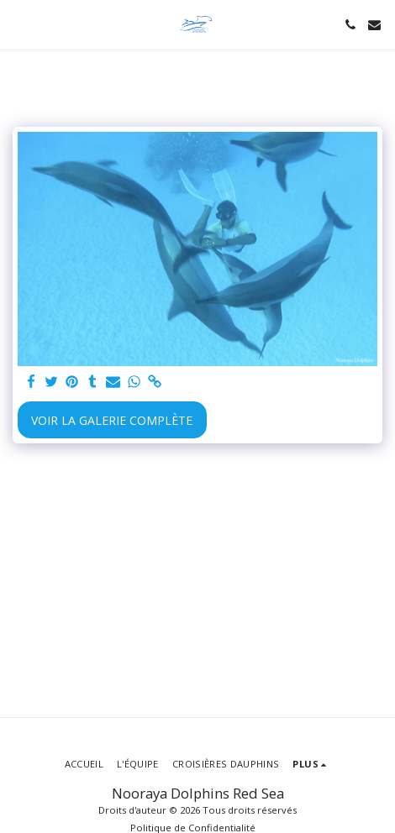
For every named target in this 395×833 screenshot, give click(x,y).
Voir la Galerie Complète (111, 420)
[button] (18, 24)
